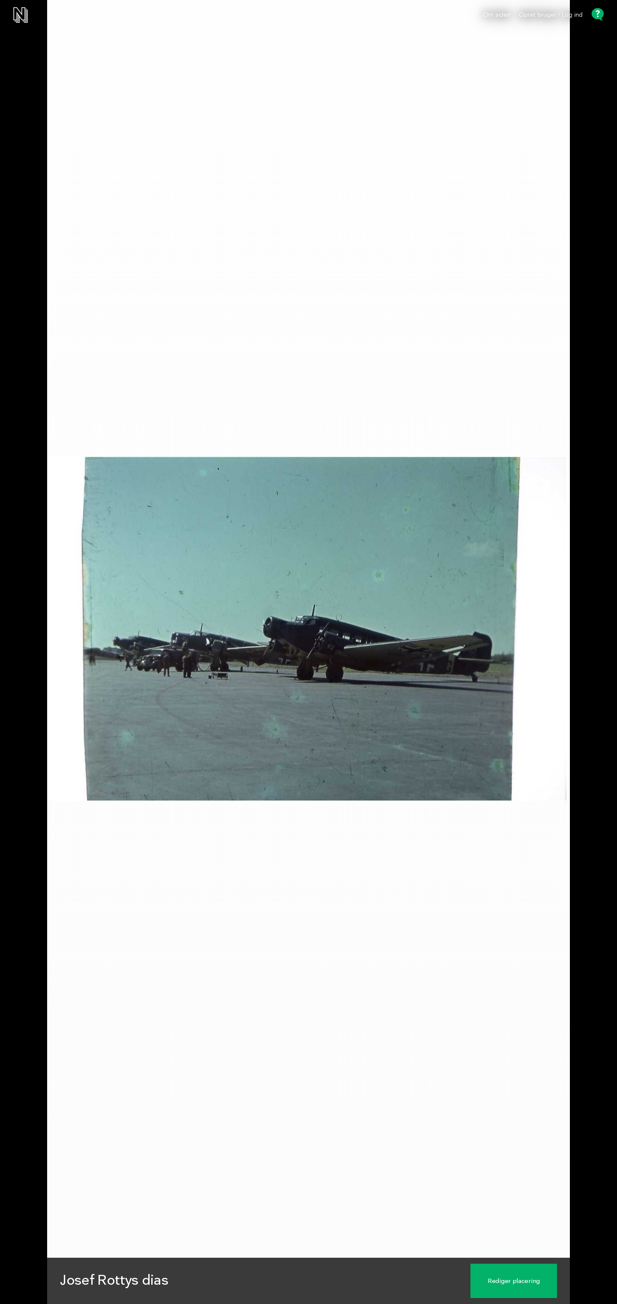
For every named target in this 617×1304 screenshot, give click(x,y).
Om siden (496, 15)
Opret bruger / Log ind (551, 15)
